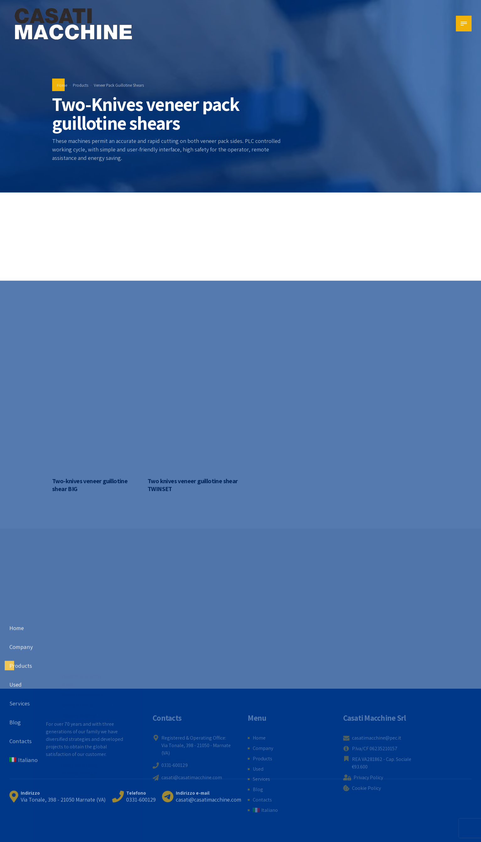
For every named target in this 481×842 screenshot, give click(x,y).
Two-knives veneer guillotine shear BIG (89, 485)
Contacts (262, 799)
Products (80, 85)
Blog (258, 789)
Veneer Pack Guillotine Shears (119, 85)
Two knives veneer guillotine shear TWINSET (193, 485)
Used (258, 769)
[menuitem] (265, 810)
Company (263, 748)
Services (261, 779)
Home (62, 85)
